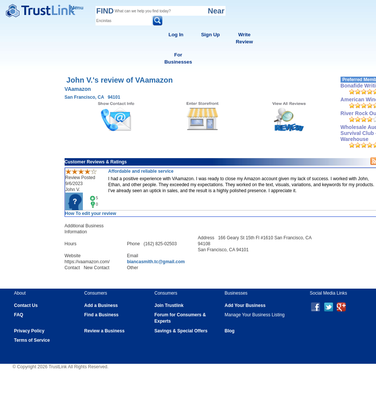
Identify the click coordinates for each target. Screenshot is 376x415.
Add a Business (101, 305)
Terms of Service (32, 340)
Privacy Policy (29, 330)
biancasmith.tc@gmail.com (156, 261)
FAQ (19, 314)
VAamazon (78, 89)
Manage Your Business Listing (255, 314)
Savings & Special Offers (181, 330)
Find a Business (101, 314)
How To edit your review (90, 213)
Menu (77, 9)
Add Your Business (245, 305)
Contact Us (26, 305)
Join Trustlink (169, 305)
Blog (230, 330)
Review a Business (104, 330)
